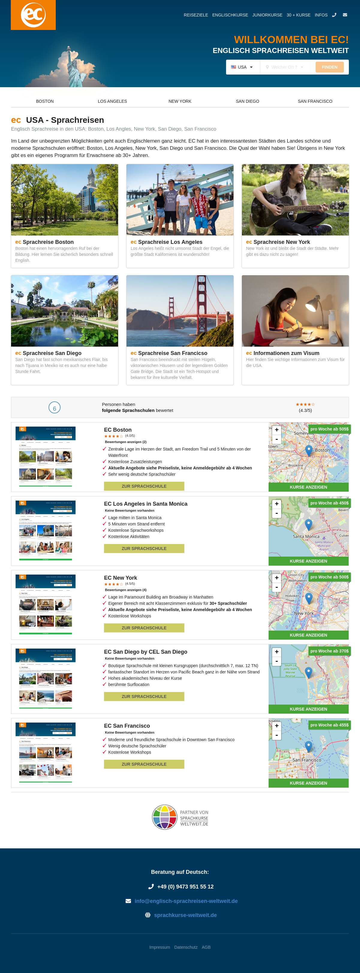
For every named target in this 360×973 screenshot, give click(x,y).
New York (180, 101)
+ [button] (277, 430)
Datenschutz (186, 947)
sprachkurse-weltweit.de (180, 915)
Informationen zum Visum (287, 353)
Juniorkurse (267, 15)
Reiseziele (196, 15)
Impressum (159, 947)
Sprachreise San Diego (52, 353)
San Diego (247, 101)
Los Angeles (112, 101)
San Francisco (315, 101)
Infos (321, 15)
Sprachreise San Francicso (172, 353)
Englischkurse (230, 15)
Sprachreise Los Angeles (170, 242)
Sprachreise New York (282, 242)
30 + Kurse (299, 15)
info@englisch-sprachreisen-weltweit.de (180, 901)
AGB (206, 947)
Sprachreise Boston (48, 242)
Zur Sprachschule (144, 486)
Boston (45, 101)
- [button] (277, 439)
